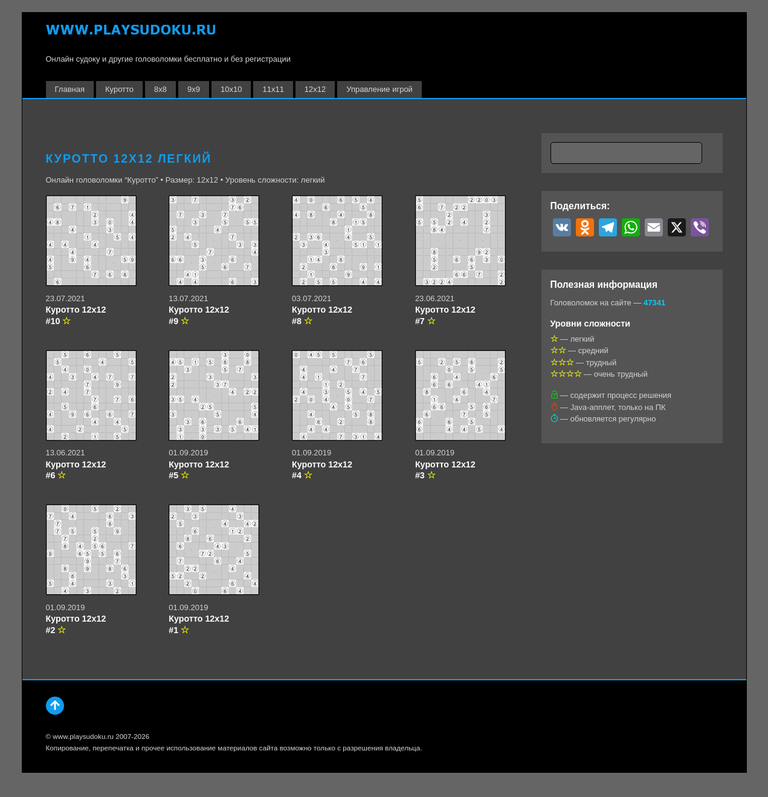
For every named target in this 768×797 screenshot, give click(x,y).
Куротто (119, 89)
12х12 (315, 89)
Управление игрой (379, 89)
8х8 (160, 89)
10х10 (231, 89)
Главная (70, 89)
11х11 (272, 89)
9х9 (193, 89)
